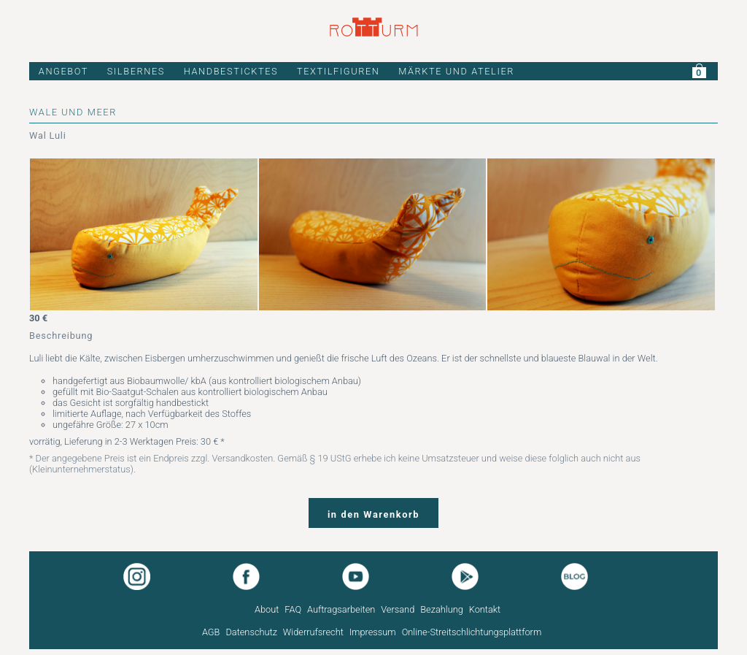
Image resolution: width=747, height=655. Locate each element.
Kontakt (484, 609)
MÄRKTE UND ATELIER (456, 71)
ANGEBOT (63, 71)
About (267, 609)
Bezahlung (441, 609)
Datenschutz (251, 632)
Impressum (372, 632)
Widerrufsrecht (313, 632)
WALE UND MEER (73, 112)
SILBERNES (136, 71)
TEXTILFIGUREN (338, 71)
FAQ (293, 609)
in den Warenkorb (373, 514)
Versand (397, 609)
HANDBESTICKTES (231, 71)
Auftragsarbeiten (341, 609)
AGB (211, 632)
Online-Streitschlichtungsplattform (472, 632)
